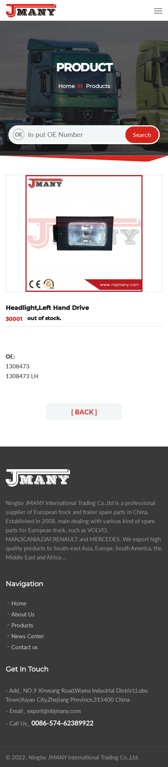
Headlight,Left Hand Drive (47, 307)
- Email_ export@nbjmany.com (43, 710)
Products (22, 625)
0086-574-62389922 (62, 723)
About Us (23, 614)
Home (66, 86)
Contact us (24, 647)
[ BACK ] (84, 412)
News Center (27, 636)
